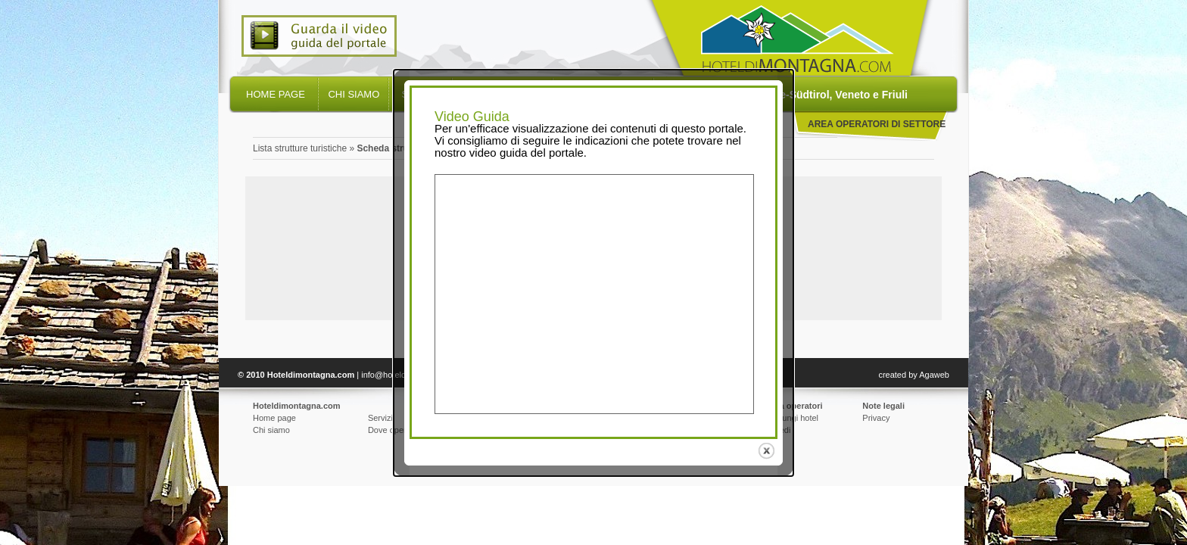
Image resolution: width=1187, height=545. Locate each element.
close (768, 450)
